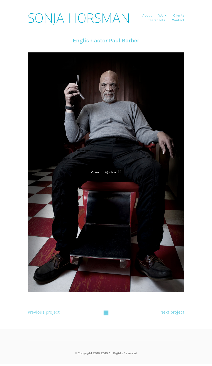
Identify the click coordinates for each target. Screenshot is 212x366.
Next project (172, 314)
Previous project (44, 314)
